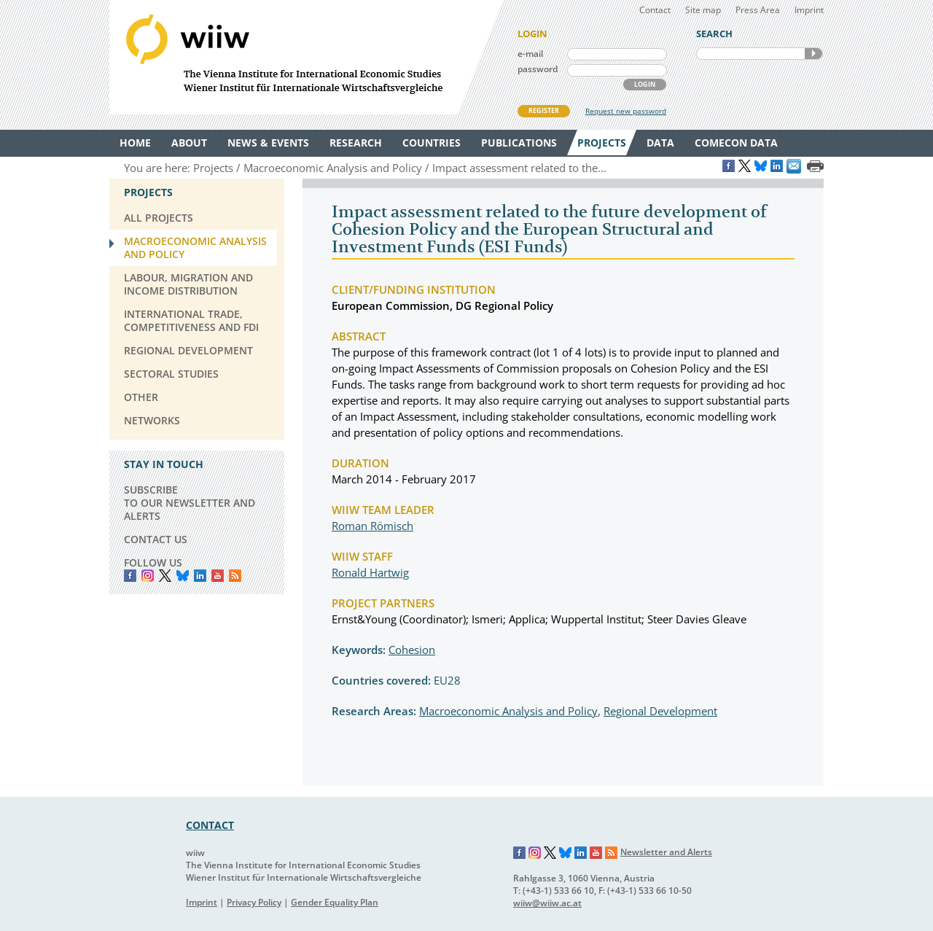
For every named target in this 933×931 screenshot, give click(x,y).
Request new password (625, 111)
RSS (235, 575)
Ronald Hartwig (370, 572)
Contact (655, 10)
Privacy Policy (254, 902)
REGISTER (543, 110)
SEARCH (813, 53)
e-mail (530, 53)
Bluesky (182, 575)
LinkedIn (200, 575)
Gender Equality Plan (334, 902)
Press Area (757, 10)
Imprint (809, 10)
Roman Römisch (372, 525)
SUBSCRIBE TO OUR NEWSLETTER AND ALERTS (189, 503)
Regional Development (660, 711)
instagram (147, 575)
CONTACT (210, 825)
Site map (703, 10)
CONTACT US (155, 539)
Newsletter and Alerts (666, 852)
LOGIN (644, 84)
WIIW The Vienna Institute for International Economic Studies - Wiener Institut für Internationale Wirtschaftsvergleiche (306, 57)
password (538, 69)
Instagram (535, 853)
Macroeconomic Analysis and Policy (508, 711)
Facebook (130, 575)
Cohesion (412, 649)
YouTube (217, 575)
